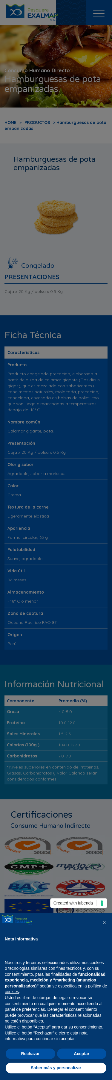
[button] (104, 922)
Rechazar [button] (30, 1053)
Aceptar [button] (81, 1053)
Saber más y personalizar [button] (56, 1067)
